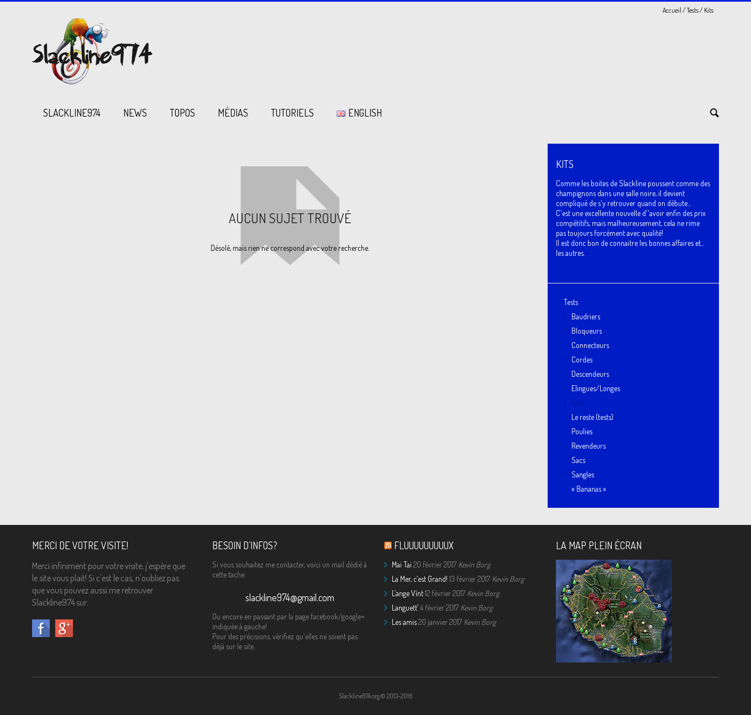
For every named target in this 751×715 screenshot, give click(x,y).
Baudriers (585, 316)
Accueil (672, 10)
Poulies (581, 431)
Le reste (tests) (592, 417)
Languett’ (405, 607)
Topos (182, 113)
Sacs (578, 460)
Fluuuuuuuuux (424, 545)
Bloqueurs (586, 330)
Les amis (404, 622)
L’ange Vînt (407, 593)
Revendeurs (588, 445)
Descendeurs (590, 373)
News (135, 113)
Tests (693, 10)
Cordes (581, 359)
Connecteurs (590, 345)
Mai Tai (402, 564)
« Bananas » (588, 488)
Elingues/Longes (595, 388)
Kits (576, 402)
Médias (233, 113)
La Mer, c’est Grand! (420, 578)
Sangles (582, 474)
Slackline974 (72, 113)
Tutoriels (292, 113)
